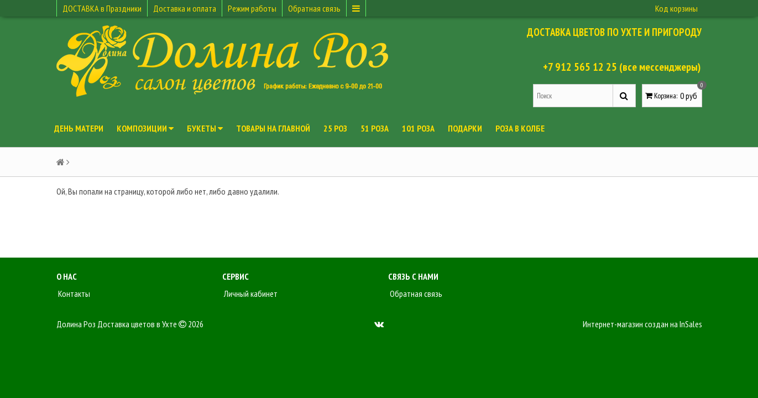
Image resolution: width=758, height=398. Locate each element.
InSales (690, 323)
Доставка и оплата (184, 8)
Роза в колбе (520, 128)
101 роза (418, 128)
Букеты (205, 128)
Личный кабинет (250, 293)
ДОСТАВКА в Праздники (102, 8)
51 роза (374, 128)
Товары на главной (273, 128)
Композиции (145, 128)
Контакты (73, 293)
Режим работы (252, 8)
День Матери (78, 128)
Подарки (465, 128)
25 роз (335, 128)
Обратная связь (314, 8)
